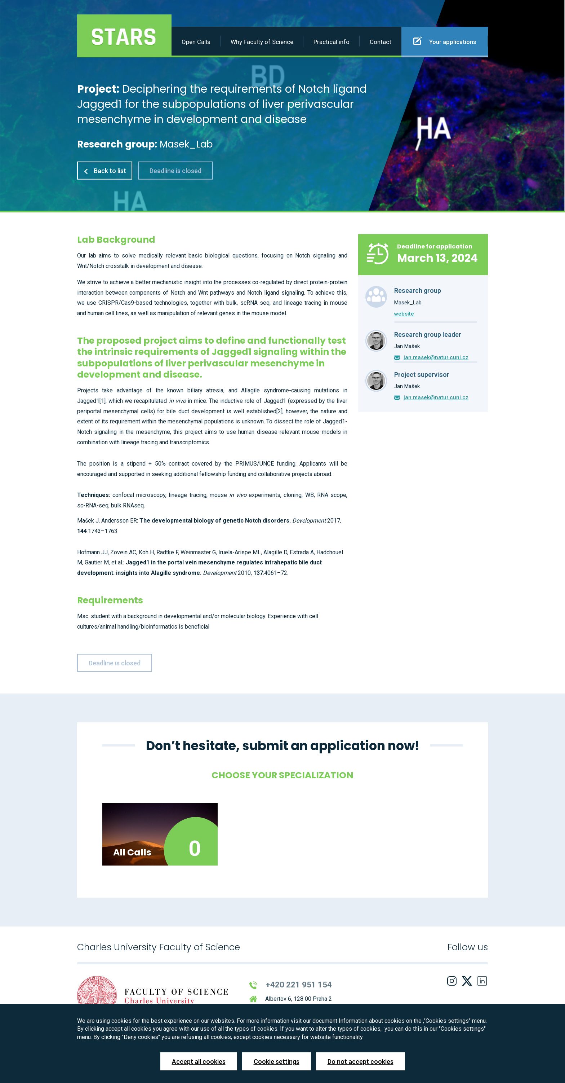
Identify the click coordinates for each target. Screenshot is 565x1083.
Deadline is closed (175, 171)
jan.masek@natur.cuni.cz (436, 357)
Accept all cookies (199, 1061)
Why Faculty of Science (262, 41)
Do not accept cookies (360, 1061)
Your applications (444, 40)
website (404, 314)
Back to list (104, 171)
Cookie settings (276, 1061)
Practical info (331, 41)
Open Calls (196, 41)
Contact (380, 41)
